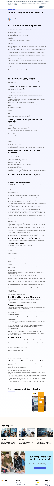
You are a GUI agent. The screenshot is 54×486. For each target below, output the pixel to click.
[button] (40, 468)
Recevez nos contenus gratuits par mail (4, 484)
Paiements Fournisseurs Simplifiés (22, 482)
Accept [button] (40, 6)
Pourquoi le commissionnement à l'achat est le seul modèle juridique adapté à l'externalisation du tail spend (27, 442)
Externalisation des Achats (20, 484)
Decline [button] (44, 6)
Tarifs (36, 482)
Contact (46, 482)
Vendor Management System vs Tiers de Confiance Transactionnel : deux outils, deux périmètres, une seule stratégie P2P (8, 442)
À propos (36, 484)
